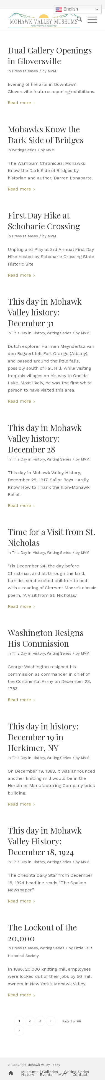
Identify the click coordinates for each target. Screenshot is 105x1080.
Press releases (25, 71)
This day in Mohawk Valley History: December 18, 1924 (45, 841)
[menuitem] (76, 20)
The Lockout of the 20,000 (42, 932)
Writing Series (24, 150)
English (66, 9)
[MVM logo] (43, 20)
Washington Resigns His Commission (45, 638)
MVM (52, 71)
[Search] (76, 20)
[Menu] (89, 20)
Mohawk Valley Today (43, 1065)
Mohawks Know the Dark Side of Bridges (45, 134)
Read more (21, 102)
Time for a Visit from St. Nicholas (51, 537)
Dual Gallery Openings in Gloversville (50, 55)
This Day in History (28, 333)
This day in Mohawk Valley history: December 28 (45, 438)
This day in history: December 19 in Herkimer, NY (43, 737)
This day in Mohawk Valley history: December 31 (45, 312)
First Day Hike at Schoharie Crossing (44, 221)
